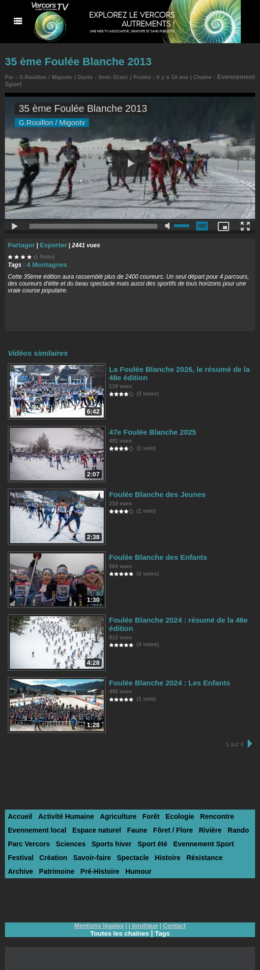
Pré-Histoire (26, 865)
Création (21, 852)
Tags (164, 927)
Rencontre (204, 812)
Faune (128, 825)
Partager (20, 241)
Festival (237, 838)
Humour (62, 865)
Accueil (19, 812)
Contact (173, 919)
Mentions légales (100, 919)
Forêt (142, 812)
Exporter (49, 241)
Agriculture (111, 812)
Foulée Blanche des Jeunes (151, 490)
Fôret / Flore (162, 825)
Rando (224, 825)
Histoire (128, 852)
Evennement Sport (191, 838)
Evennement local (35, 825)
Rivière (197, 825)
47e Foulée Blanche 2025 (147, 427)
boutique (144, 919)
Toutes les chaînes (119, 927)
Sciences (67, 838)
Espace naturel (91, 825)
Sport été (143, 838)
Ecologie (169, 812)
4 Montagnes (44, 261)
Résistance (163, 852)
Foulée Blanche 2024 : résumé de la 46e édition (180, 615)
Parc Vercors (27, 838)
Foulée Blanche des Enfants (151, 552)
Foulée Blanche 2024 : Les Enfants (161, 678)
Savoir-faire (57, 852)
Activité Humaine (62, 812)
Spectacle (96, 852)
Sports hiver (105, 838)
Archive (197, 852)
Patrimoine (231, 852)
